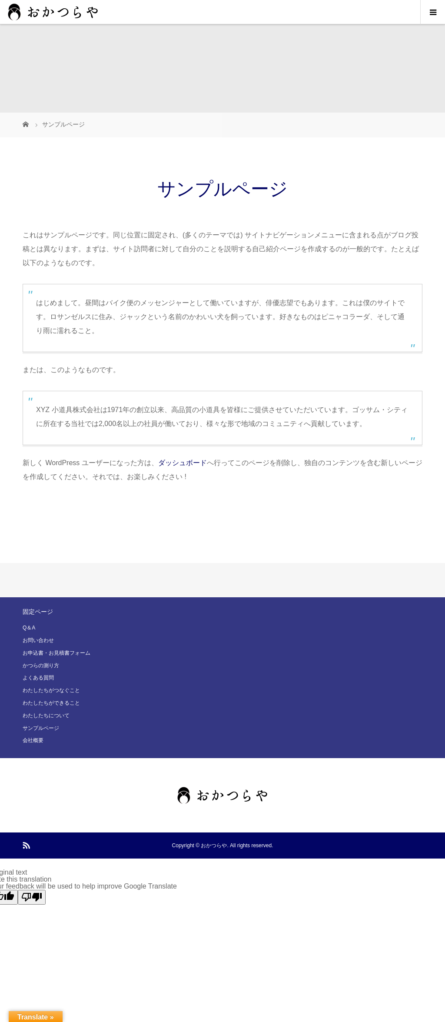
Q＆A (29, 628)
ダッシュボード (182, 462)
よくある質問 (38, 678)
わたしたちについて (46, 715)
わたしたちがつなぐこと (51, 690)
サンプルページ (41, 728)
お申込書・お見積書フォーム (56, 653)
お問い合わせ (38, 640)
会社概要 (33, 740)
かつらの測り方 (41, 665)
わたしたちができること (51, 703)
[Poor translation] (32, 897)
